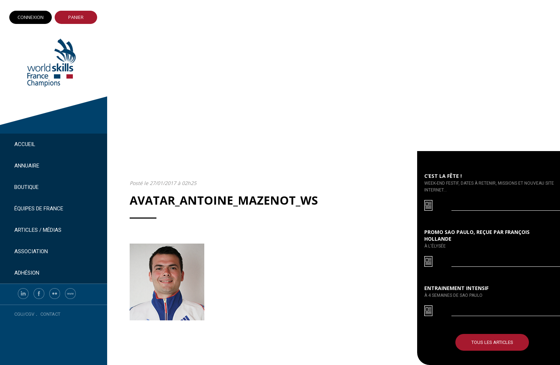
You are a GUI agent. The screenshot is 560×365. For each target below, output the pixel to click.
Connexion (31, 17)
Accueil (24, 144)
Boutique (26, 187)
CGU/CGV (24, 314)
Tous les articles (492, 342)
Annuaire (26, 165)
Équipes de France (38, 208)
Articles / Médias (37, 230)
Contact (50, 314)
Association (31, 251)
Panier (76, 17)
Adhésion (26, 273)
